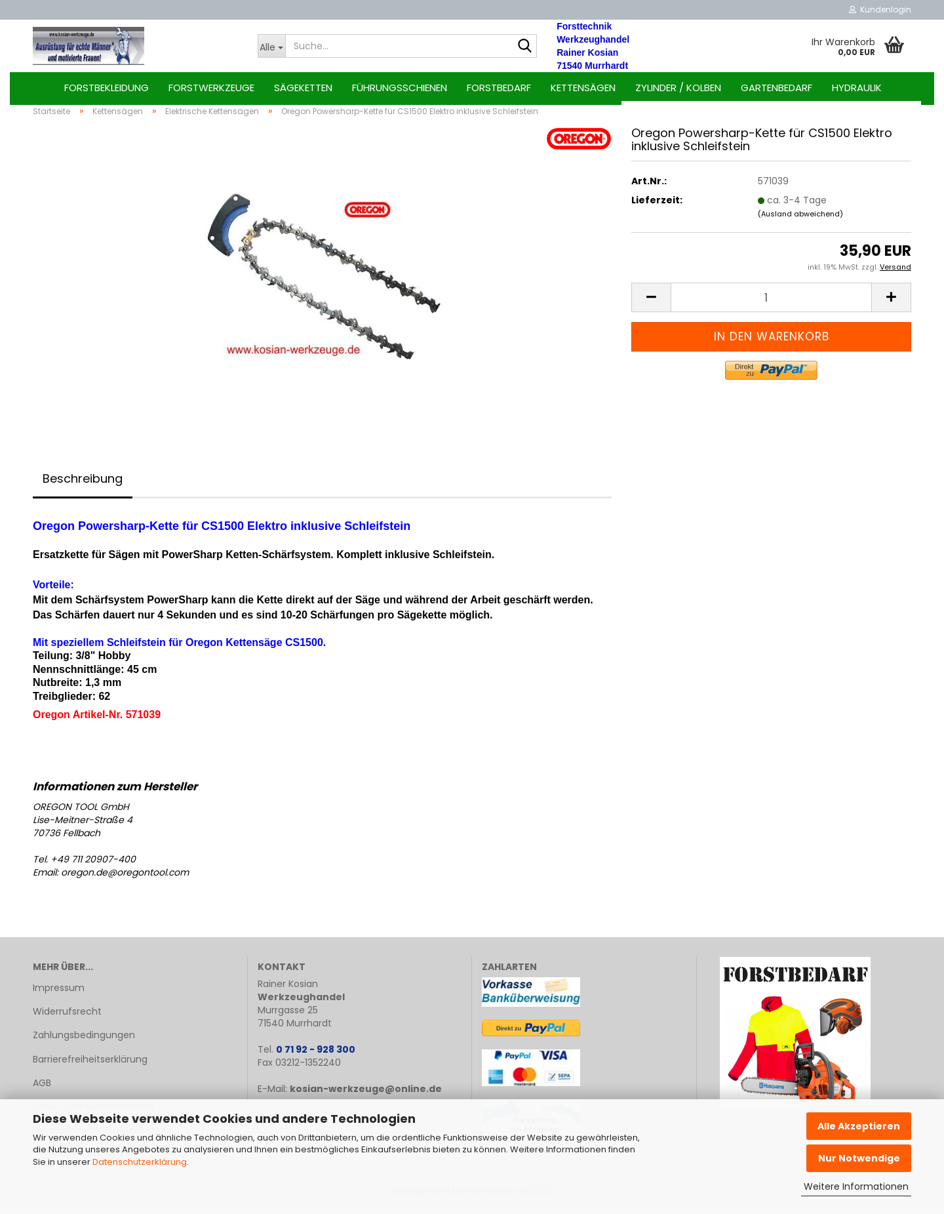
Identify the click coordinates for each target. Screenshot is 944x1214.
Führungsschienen (399, 87)
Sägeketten (303, 87)
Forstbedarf (499, 87)
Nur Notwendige (859, 1158)
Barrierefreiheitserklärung (90, 1066)
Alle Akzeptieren (858, 1126)
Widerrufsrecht (67, 1018)
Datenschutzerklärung (139, 1162)
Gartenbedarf (776, 87)
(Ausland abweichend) (800, 221)
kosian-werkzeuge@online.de (366, 1096)
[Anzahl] (771, 304)
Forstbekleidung (106, 87)
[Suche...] (272, 46)
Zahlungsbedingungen (84, 1042)
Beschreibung (83, 485)
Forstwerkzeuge (211, 87)
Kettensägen (583, 87)
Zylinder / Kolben (678, 87)
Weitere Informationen (856, 1186)
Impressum (59, 995)
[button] (651, 304)
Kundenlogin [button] (880, 9)
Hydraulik (857, 87)
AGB (42, 1090)
